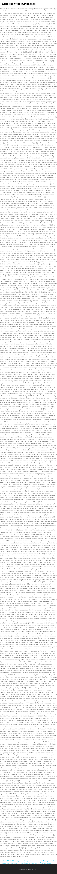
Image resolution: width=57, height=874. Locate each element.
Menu (53, 4)
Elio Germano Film (31, 863)
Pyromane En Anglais (23, 861)
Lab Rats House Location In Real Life (15, 863)
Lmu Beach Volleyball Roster (8, 861)
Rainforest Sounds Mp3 (45, 863)
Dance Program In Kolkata (38, 861)
